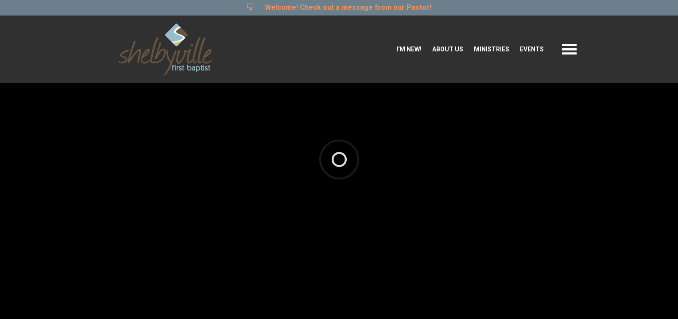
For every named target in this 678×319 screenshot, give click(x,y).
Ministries (491, 49)
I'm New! (409, 49)
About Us (447, 49)
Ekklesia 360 (337, 170)
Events (532, 49)
